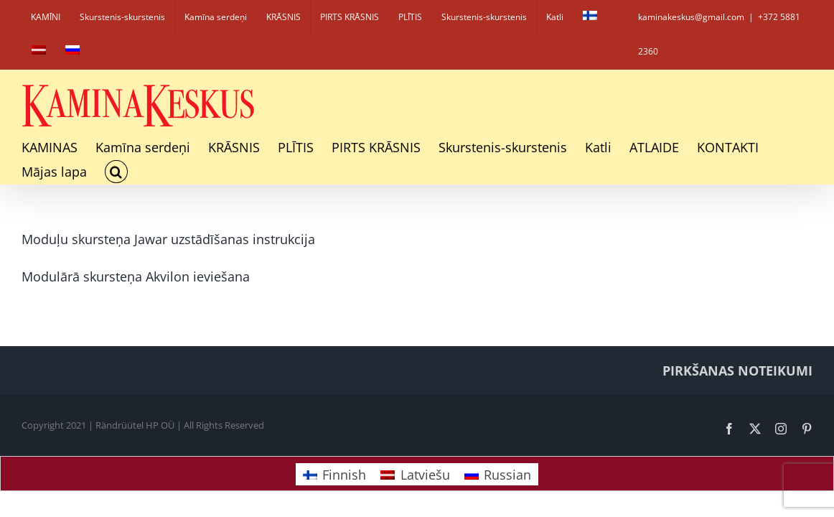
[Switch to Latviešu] (414, 474)
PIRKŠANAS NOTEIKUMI (737, 370)
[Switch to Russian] (72, 51)
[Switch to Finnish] (589, 17)
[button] (116, 171)
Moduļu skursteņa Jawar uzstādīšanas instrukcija (168, 239)
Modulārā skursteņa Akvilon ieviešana (136, 276)
